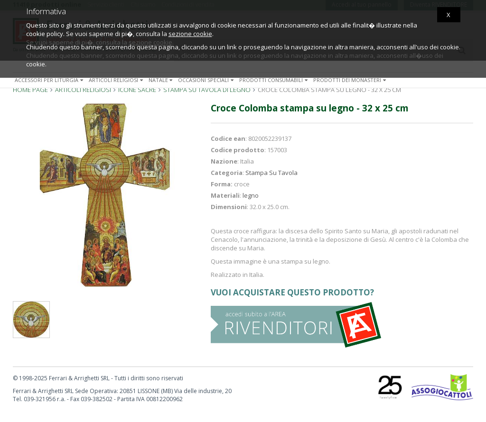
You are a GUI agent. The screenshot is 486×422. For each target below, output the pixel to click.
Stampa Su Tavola (271, 172)
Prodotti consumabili (274, 79)
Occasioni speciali (206, 79)
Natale (162, 79)
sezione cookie (190, 33)
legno (251, 195)
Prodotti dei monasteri (350, 79)
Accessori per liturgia (50, 79)
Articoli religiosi (117, 79)
